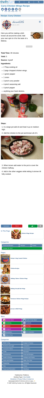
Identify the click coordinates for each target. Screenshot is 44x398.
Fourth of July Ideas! (30, 320)
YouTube (27, 326)
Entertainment (7, 354)
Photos (25, 366)
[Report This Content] (40, 226)
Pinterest (6, 326)
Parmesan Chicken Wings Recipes (20, 298)
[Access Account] (29, 2)
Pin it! (17, 226)
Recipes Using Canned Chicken (19, 258)
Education (26, 351)
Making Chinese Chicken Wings (19, 278)
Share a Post (8, 335)
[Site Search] (39, 2)
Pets (4, 366)
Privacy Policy (22, 379)
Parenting (26, 363)
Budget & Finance (28, 343)
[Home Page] (7, 1)
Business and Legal (8, 346)
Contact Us (30, 379)
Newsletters (7, 332)
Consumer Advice (8, 348)
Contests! (27, 329)
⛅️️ (34, 381)
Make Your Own (27, 360)
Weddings (26, 369)
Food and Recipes (8, 245)
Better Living (6, 343)
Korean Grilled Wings (16, 308)
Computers (26, 346)
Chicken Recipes (15, 268)
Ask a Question (28, 332)
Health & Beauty (7, 357)
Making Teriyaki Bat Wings (18, 288)
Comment (6, 226)
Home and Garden (8, 360)
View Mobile (26, 377)
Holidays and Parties (29, 357)
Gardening (7, 323)
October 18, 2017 (8, 248)
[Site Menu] (19, 2)
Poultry (34, 245)
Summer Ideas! (8, 320)
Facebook (27, 323)
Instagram (7, 329)
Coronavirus (26, 348)
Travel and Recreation (9, 369)
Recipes (23, 245)
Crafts (4, 351)
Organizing (6, 363)
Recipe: (11, 16)
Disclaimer (13, 379)
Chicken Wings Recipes (27, 233)
